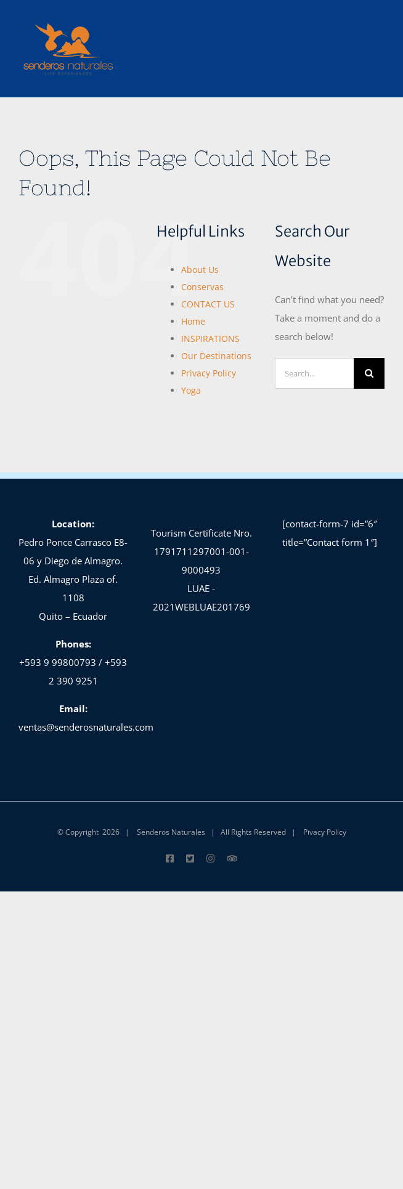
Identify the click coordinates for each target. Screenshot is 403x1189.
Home (193, 321)
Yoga (191, 390)
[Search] (369, 373)
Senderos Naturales (171, 832)
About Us (200, 269)
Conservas (202, 287)
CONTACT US (208, 304)
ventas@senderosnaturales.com (85, 727)
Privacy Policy (208, 373)
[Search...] (314, 373)
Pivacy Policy (324, 832)
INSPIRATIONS (210, 338)
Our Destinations (216, 356)
